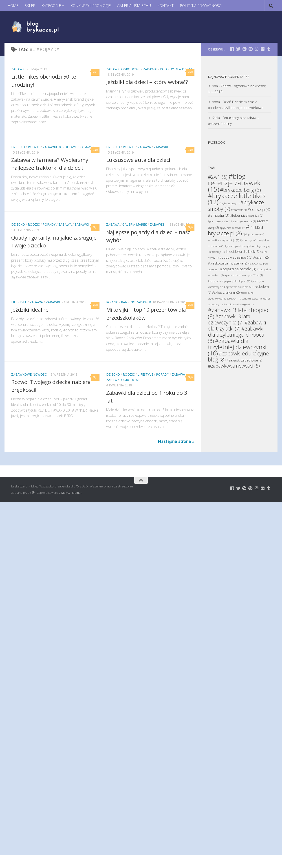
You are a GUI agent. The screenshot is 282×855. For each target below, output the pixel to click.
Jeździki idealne (29, 309)
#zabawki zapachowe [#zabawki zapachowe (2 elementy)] (244, 360)
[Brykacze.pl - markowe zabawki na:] (232, 49)
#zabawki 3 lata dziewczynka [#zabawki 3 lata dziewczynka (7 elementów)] (229, 319)
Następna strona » (176, 441)
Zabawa (144, 147)
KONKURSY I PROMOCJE (90, 5)
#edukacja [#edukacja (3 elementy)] (259, 209)
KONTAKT (165, 5)
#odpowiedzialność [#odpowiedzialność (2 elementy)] (235, 257)
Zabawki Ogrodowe (123, 69)
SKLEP (30, 5)
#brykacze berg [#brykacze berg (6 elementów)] (240, 189)
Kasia (216, 117)
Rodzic (34, 147)
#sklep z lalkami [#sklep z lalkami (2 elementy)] (226, 292)
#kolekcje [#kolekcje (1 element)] (218, 251)
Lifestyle (19, 302)
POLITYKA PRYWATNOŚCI (201, 5)
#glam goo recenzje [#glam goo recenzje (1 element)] (243, 221)
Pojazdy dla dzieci (176, 69)
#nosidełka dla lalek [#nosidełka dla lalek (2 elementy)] (242, 251)
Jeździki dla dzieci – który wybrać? (147, 82)
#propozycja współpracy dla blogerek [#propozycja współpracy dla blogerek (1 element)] (229, 281)
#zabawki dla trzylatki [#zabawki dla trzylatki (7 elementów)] (237, 325)
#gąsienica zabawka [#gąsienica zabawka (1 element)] (232, 227)
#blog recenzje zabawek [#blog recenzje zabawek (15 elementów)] (234, 183)
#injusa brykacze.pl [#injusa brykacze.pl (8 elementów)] (235, 230)
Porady (49, 224)
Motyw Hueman (71, 493)
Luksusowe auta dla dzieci (138, 159)
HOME (13, 5)
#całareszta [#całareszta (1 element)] (239, 210)
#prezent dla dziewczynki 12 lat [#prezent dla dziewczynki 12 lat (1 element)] (244, 275)
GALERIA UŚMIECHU (134, 5)
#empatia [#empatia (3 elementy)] (218, 215)
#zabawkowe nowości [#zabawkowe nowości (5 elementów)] (234, 366)
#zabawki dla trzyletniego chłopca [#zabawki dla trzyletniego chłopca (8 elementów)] (236, 334)
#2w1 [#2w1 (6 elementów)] (217, 176)
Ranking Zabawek (136, 302)
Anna (216, 101)
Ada (215, 86)
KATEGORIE (51, 5)
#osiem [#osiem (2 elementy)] (261, 257)
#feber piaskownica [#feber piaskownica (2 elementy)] (246, 215)
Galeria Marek (134, 224)
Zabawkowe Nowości (29, 374)
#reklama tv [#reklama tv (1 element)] (246, 287)
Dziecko (18, 147)
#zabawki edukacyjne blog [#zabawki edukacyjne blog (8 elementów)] (238, 356)
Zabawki (18, 69)
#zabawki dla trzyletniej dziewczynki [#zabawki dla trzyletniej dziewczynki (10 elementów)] (237, 347)
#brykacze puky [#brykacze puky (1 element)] (229, 203)
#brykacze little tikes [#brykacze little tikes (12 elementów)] (237, 199)
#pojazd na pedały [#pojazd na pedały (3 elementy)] (238, 268)
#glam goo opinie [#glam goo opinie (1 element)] (219, 221)
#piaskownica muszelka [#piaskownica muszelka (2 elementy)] (227, 263)
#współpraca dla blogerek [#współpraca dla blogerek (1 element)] (238, 304)
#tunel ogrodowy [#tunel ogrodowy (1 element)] (251, 298)
